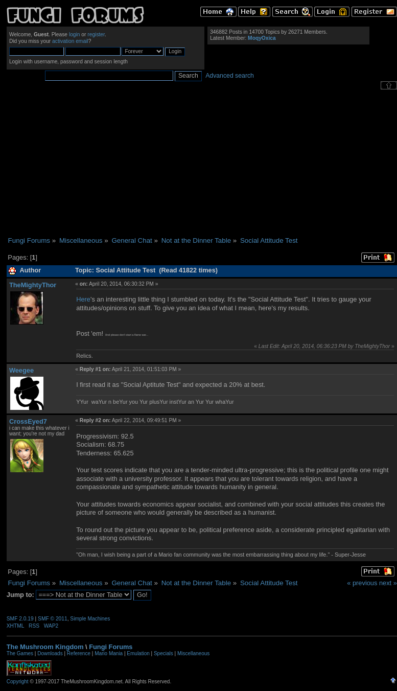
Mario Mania (109, 653)
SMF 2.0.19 (20, 618)
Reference (78, 653)
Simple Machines (90, 618)
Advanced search (229, 75)
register (96, 34)
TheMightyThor (32, 285)
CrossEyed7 (28, 421)
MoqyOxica (262, 38)
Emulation (138, 653)
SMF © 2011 (52, 618)
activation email (70, 41)
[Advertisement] (201, 163)
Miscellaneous (193, 653)
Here (83, 299)
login (74, 34)
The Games (20, 653)
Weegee (21, 370)
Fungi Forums (110, 647)
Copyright (18, 681)
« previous (362, 583)
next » (388, 583)
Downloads (49, 653)
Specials (163, 653)
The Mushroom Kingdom (45, 647)
